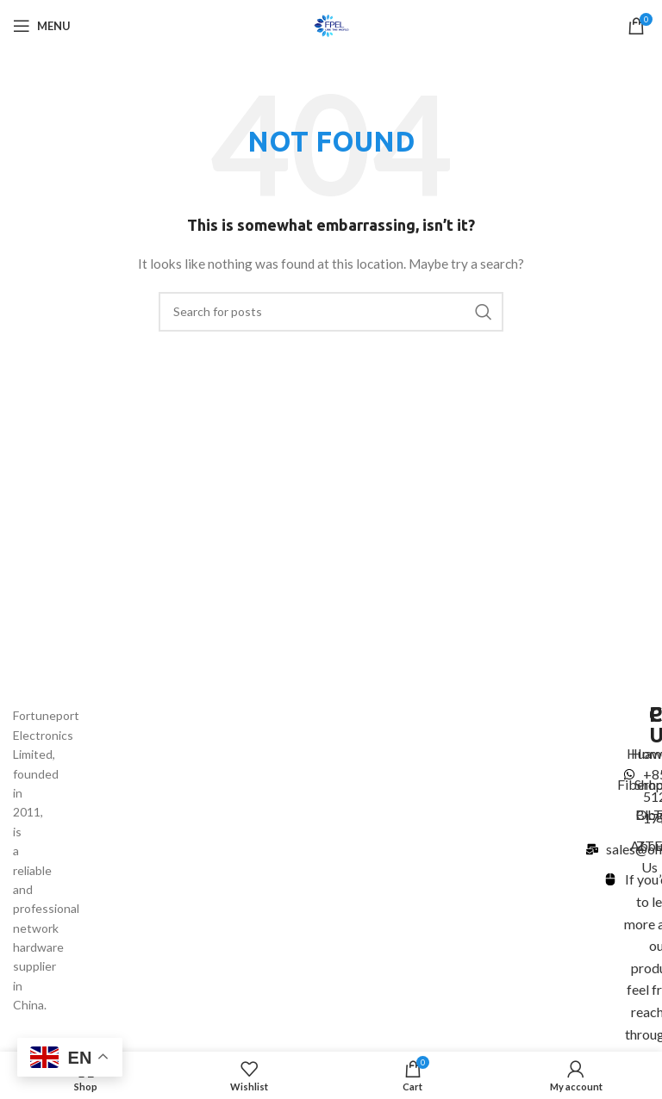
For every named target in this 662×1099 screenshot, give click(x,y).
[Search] (331, 312)
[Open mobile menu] (41, 26)
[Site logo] (331, 24)
